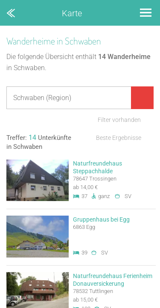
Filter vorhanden (119, 119)
